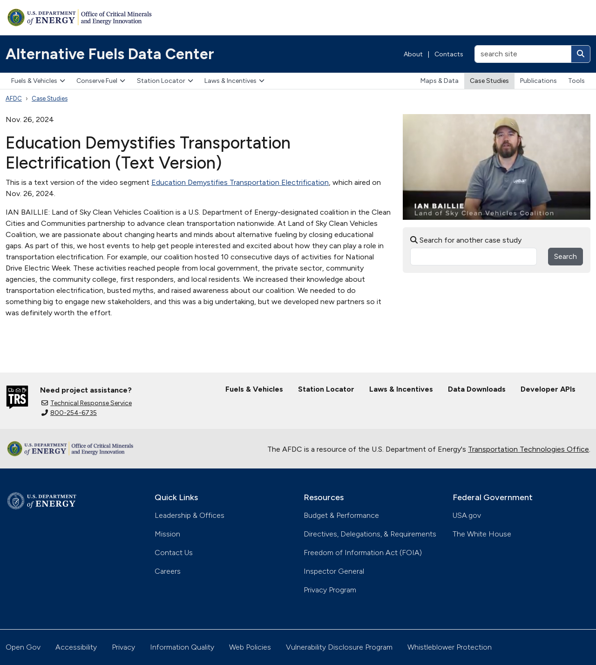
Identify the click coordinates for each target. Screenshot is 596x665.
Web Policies (250, 647)
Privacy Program (330, 589)
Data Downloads (477, 389)
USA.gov (467, 515)
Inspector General (334, 571)
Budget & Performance (341, 515)
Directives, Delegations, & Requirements (370, 533)
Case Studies (489, 81)
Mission (167, 533)
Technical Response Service (86, 403)
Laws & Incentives (234, 81)
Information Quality (182, 647)
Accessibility (76, 647)
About (413, 54)
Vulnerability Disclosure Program (339, 647)
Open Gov (23, 647)
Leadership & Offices (189, 515)
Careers (168, 571)
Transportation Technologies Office (528, 449)
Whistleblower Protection (449, 647)
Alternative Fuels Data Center (110, 54)
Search (565, 256)
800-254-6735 (69, 413)
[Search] (580, 54)
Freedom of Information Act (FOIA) (363, 552)
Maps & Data (439, 81)
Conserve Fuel (100, 81)
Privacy (123, 647)
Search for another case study (466, 240)
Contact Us (174, 552)
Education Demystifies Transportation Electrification (240, 182)
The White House (482, 533)
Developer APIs (548, 389)
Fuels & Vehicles (38, 81)
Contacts (448, 54)
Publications (538, 81)
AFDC (14, 98)
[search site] (522, 54)
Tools (576, 81)
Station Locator (165, 81)
